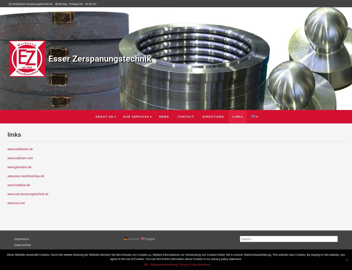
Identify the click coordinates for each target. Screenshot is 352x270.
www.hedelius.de (18, 185)
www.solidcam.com (20, 158)
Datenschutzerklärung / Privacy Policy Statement (180, 264)
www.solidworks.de (20, 149)
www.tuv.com (16, 203)
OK (146, 264)
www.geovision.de (19, 167)
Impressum (21, 239)
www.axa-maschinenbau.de (25, 176)
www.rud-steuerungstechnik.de (27, 194)
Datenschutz (22, 245)
